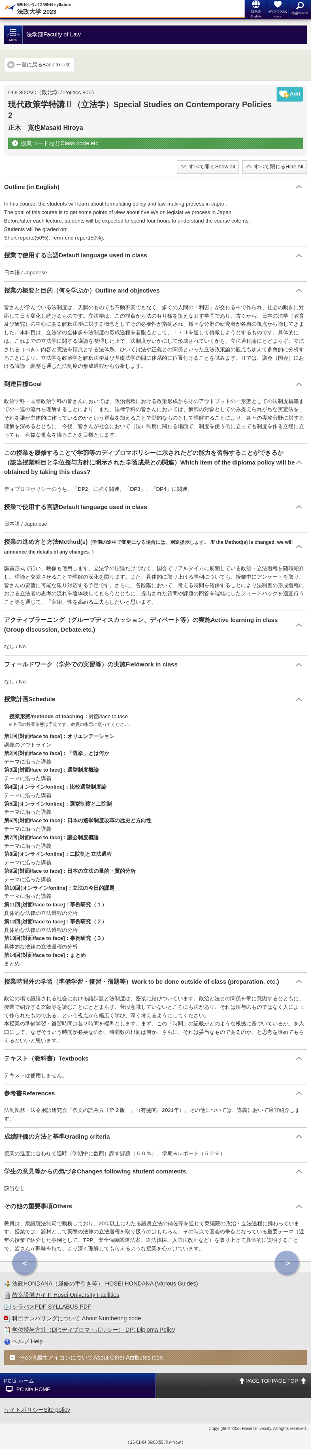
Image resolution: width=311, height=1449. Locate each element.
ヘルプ (20, 1341)
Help (37, 1341)
